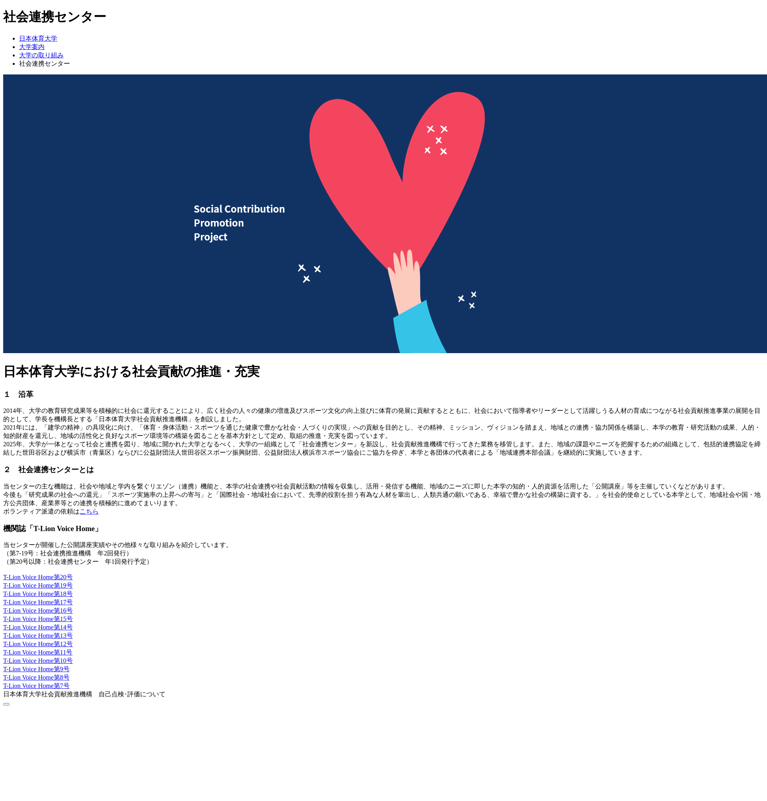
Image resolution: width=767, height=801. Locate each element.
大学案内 (32, 46)
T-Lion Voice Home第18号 (38, 593)
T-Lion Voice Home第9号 (36, 669)
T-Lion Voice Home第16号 (38, 610)
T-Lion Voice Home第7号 (36, 685)
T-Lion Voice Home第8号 (36, 677)
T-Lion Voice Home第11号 (37, 652)
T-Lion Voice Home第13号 (38, 635)
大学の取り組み (41, 55)
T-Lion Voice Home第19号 (38, 585)
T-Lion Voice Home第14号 (38, 627)
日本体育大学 (38, 38)
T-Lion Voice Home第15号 (38, 618)
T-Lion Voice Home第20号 (38, 577)
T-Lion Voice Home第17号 (38, 602)
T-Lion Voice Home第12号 (38, 644)
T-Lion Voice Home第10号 (38, 660)
